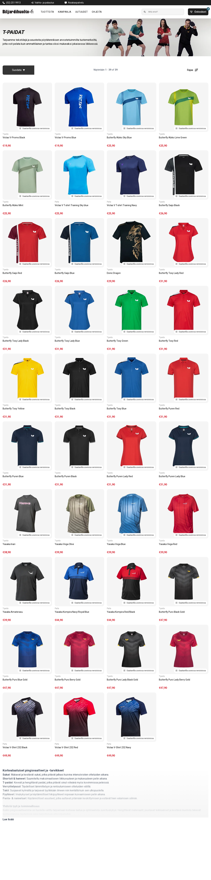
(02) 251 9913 (13, 2)
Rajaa (192, 70)
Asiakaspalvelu (76, 2)
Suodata (18, 70)
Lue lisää (8, 819)
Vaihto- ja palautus (44, 2)
